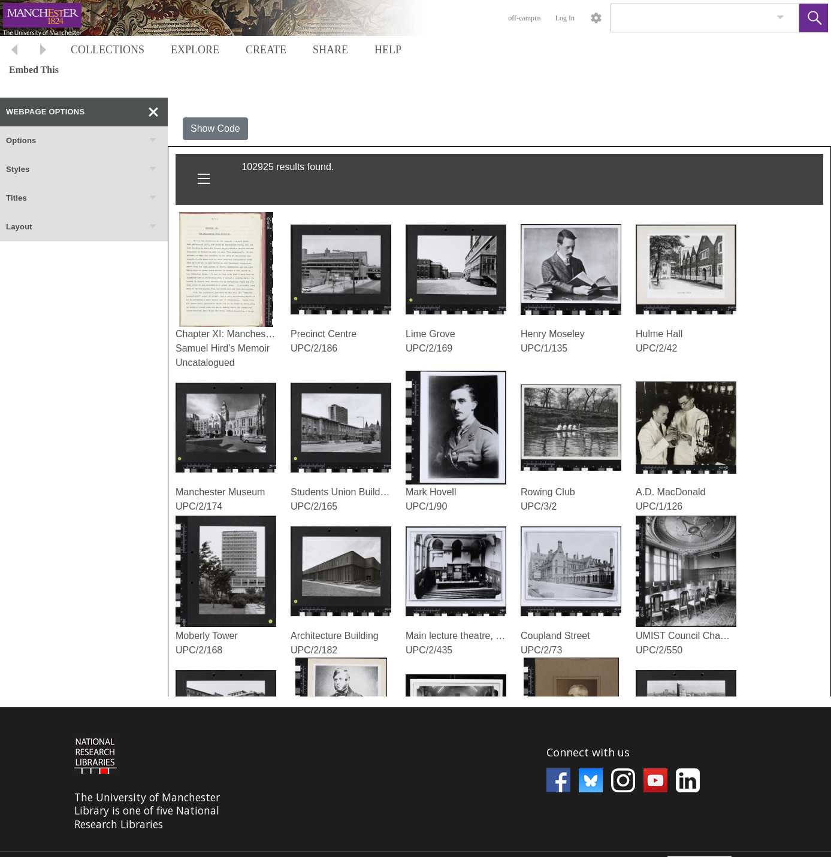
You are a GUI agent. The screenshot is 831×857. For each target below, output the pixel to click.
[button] (813, 18)
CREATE (266, 50)
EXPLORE (195, 50)
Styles (82, 169)
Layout (82, 227)
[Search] (690, 18)
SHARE (330, 50)
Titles (82, 198)
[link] (780, 17)
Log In (565, 18)
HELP (387, 50)
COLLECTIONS (107, 50)
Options (82, 141)
